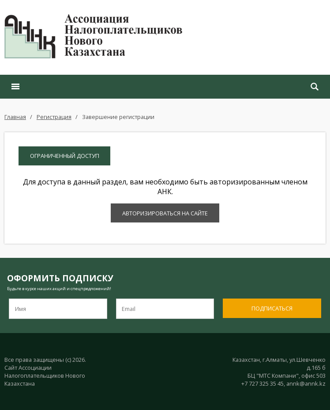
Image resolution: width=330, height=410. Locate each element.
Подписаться (271, 308)
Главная (15, 117)
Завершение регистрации (118, 117)
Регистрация (54, 117)
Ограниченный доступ (64, 156)
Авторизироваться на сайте (165, 213)
